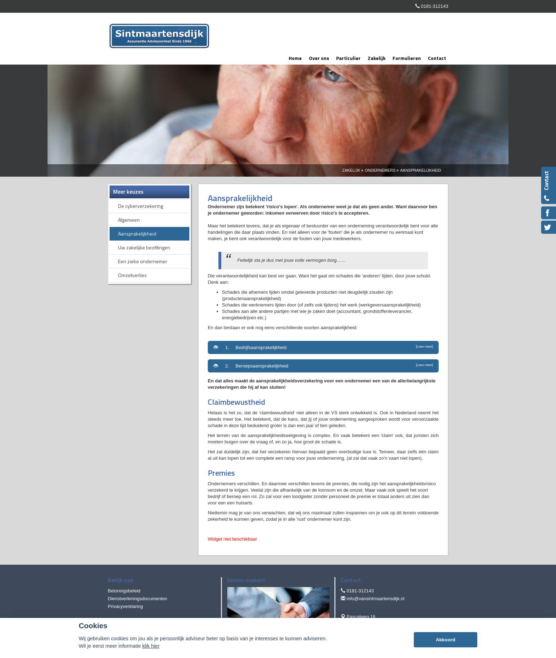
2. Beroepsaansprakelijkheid (323, 366)
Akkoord (445, 639)
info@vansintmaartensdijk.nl (376, 598)
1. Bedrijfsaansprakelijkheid (323, 347)
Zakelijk (351, 170)
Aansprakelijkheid (420, 170)
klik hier (151, 646)
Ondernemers (380, 170)
